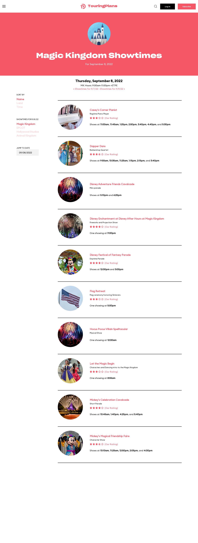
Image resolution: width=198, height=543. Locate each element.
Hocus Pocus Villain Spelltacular (109, 329)
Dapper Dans (98, 146)
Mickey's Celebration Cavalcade (109, 399)
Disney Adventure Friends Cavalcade (112, 184)
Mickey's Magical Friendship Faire (109, 436)
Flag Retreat (97, 291)
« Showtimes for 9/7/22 (86, 88)
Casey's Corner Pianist (103, 110)
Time (19, 107)
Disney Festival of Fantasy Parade (110, 255)
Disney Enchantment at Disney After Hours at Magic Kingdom (127, 218)
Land (19, 103)
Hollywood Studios (27, 131)
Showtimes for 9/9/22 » (112, 88)
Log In (167, 6)
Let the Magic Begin (102, 363)
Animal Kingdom (26, 135)
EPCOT (20, 127)
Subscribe (187, 6)
